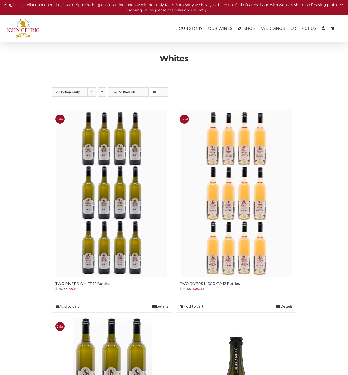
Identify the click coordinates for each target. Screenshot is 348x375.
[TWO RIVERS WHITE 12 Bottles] (112, 193)
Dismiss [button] (214, 10)
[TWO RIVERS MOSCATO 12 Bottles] (236, 193)
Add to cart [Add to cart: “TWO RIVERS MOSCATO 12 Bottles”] (194, 306)
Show (123, 92)
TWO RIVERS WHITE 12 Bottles (82, 284)
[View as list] (163, 92)
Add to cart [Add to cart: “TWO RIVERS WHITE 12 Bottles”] (69, 306)
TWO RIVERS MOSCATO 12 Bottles (210, 284)
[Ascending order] (102, 92)
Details (162, 306)
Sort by (67, 92)
